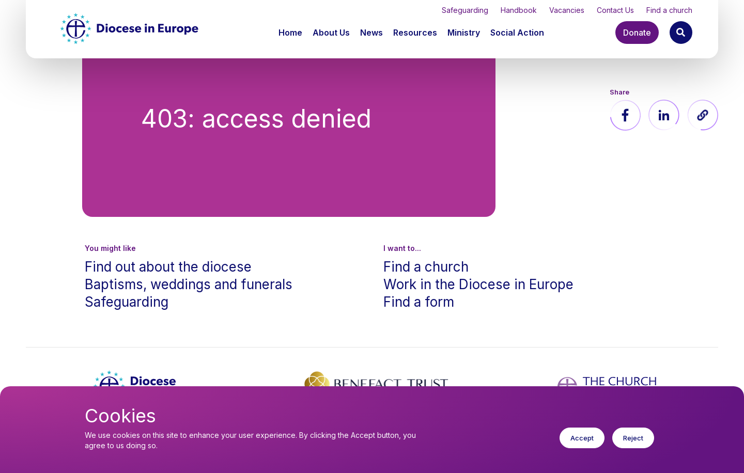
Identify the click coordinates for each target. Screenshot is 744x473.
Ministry (463, 32)
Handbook (519, 10)
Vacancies (566, 10)
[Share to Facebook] (625, 115)
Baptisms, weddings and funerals (188, 284)
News (371, 32)
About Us (331, 32)
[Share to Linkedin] (663, 115)
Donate (637, 32)
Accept (582, 446)
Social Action (517, 32)
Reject (633, 446)
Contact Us (615, 10)
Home (290, 32)
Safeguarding (465, 10)
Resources (415, 32)
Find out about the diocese (168, 267)
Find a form (418, 302)
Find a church (669, 10)
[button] (332, 32)
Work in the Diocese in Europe (478, 284)
